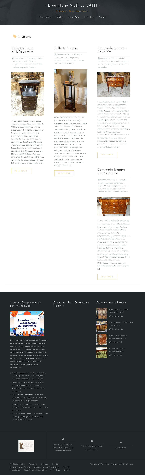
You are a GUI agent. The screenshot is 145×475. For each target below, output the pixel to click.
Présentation (45, 17)
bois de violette (108, 61)
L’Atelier (59, 17)
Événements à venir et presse (46, 467)
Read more (21, 171)
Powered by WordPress (99, 464)
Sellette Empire (66, 48)
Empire (57, 58)
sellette (58, 63)
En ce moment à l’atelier (20, 467)
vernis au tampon (18, 67)
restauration (60, 60)
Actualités (89, 17)
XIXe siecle (124, 191)
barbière (39, 58)
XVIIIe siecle (31, 67)
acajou (32, 58)
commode (119, 61)
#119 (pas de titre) (17, 464)
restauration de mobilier (32, 64)
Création (55, 464)
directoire (16, 61)
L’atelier (66, 467)
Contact (102, 17)
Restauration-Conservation (35, 470)
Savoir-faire (74, 17)
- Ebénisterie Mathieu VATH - (72, 5)
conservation (119, 183)
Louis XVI (24, 61)
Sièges (66, 470)
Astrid (120, 464)
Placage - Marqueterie (70, 58)
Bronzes (101, 183)
